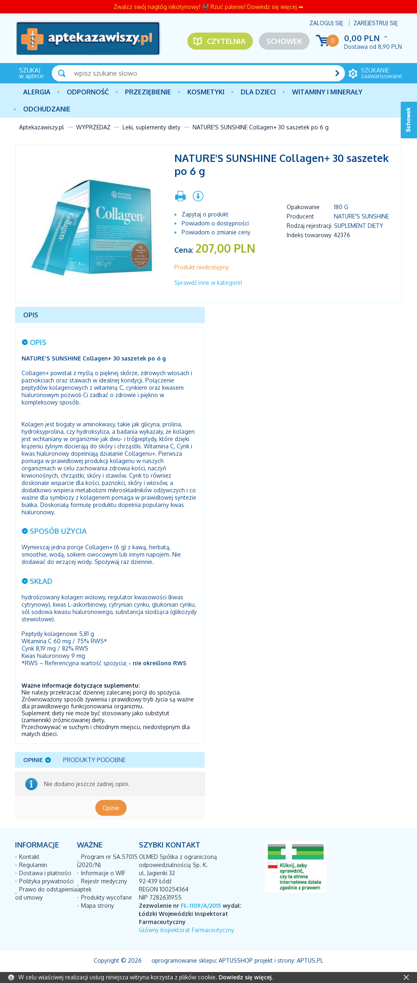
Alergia (36, 92)
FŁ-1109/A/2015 (201, 905)
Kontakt (29, 856)
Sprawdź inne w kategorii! (208, 282)
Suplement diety (358, 225)
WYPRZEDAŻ (93, 127)
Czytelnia (226, 41)
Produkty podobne (94, 760)
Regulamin (33, 864)
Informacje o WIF (103, 872)
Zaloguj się (326, 23)
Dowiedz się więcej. (245, 977)
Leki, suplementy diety (151, 127)
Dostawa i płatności (45, 872)
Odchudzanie (46, 109)
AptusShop (236, 960)
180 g (341, 206)
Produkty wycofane (106, 897)
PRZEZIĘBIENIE (148, 92)
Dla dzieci (258, 92)
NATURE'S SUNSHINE (361, 216)
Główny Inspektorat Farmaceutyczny (186, 929)
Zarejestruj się (375, 23)
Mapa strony (97, 905)
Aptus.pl (310, 960)
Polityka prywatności (46, 881)
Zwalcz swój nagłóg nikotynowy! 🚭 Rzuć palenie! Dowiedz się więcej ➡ (208, 6)
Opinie (111, 807)
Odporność (88, 92)
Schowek (284, 41)
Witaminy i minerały (327, 92)
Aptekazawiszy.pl (41, 127)
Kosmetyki (205, 92)
